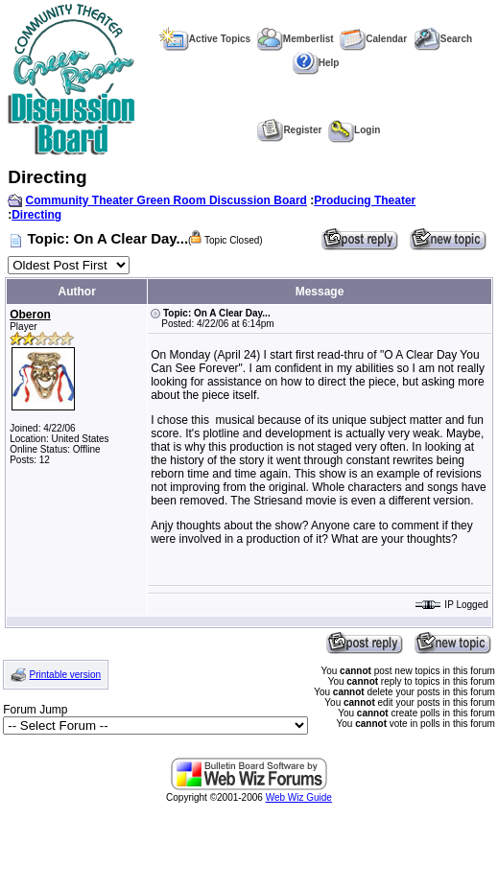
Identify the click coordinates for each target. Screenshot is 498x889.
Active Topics (204, 39)
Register (289, 130)
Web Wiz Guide (299, 797)
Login (354, 130)
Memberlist (295, 39)
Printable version (65, 674)
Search (443, 39)
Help (316, 63)
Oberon (30, 314)
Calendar (373, 39)
